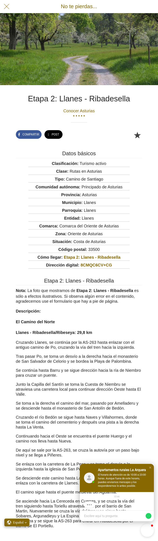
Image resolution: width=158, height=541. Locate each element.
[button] (150, 468)
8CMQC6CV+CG (96, 265)
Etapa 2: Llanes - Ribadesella (92, 257)
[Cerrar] (6, 6)
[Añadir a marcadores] (137, 135)
